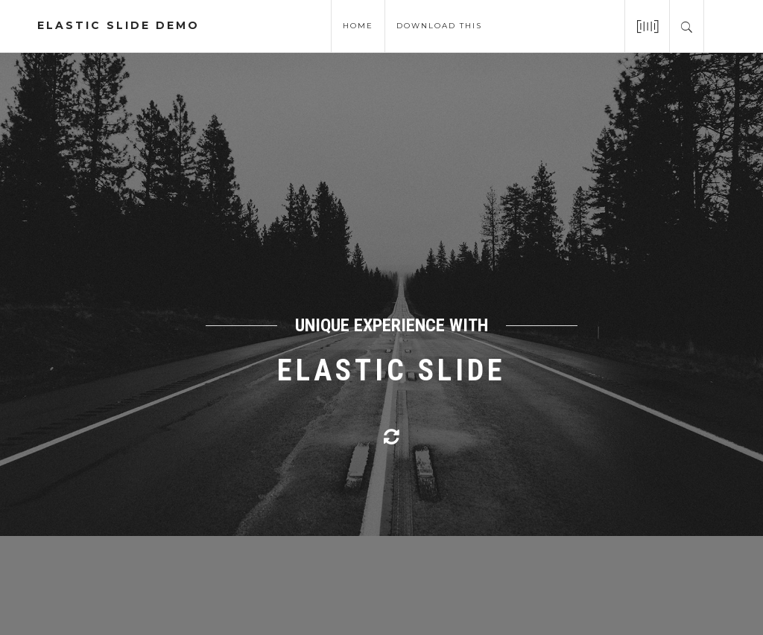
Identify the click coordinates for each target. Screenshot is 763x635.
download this (439, 24)
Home (358, 24)
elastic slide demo (118, 25)
